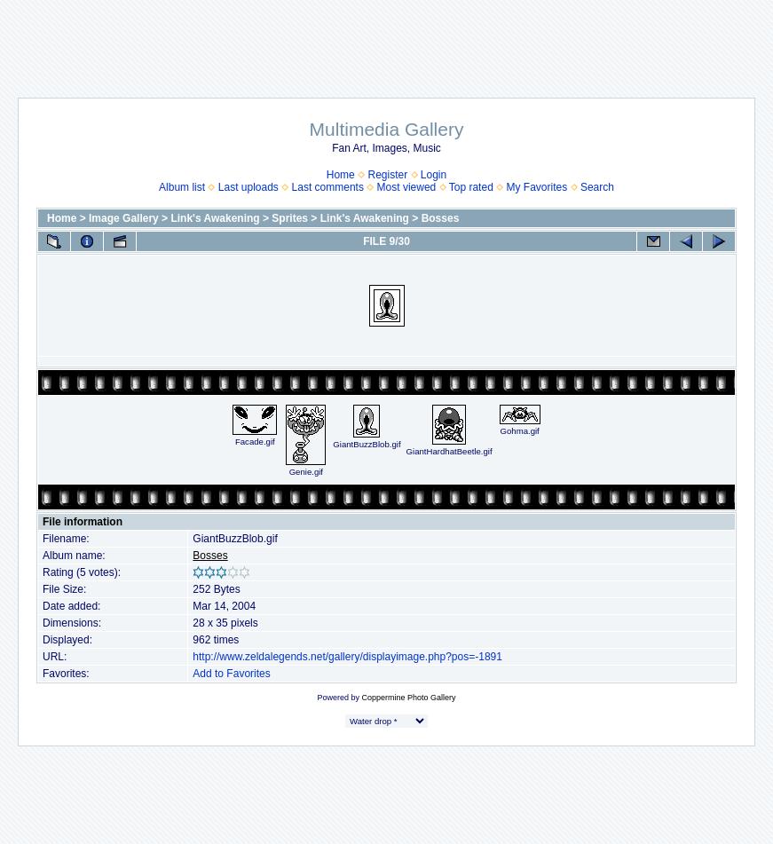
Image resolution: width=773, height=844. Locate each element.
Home (341, 175)
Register (387, 175)
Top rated (471, 187)
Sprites (290, 218)
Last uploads (248, 187)
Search (597, 187)
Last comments (328, 187)
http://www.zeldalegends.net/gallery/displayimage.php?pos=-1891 (347, 657)
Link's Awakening (214, 218)
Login (433, 175)
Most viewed (407, 187)
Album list (182, 187)
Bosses (441, 218)
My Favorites (537, 187)
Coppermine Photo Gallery (408, 697)
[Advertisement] (387, 40)
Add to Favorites (231, 673)
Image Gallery (124, 218)
